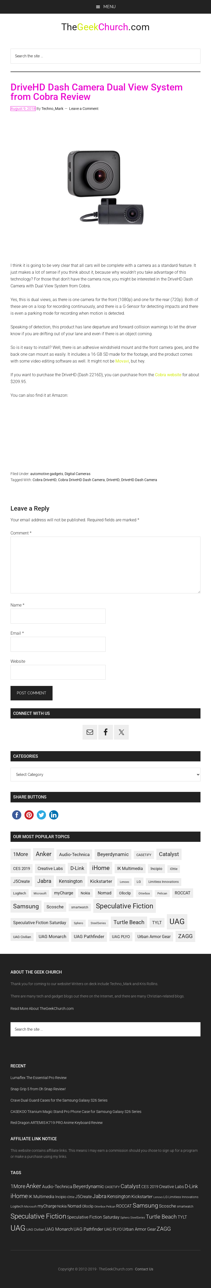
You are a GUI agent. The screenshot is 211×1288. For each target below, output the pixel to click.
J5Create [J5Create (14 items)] (21, 881)
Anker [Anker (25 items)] (44, 854)
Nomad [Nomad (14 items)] (104, 892)
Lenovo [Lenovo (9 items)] (124, 882)
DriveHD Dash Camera (139, 480)
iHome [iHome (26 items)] (101, 868)
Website (18, 661)
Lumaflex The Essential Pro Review (39, 1078)
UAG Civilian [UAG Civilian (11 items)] (22, 937)
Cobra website (168, 374)
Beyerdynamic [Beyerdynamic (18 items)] (113, 854)
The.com (105, 27)
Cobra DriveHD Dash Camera (81, 480)
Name (17, 605)
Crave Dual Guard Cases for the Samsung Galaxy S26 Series (59, 1100)
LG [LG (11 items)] (139, 882)
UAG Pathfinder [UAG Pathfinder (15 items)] (89, 936)
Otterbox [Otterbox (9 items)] (144, 893)
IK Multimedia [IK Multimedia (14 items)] (130, 868)
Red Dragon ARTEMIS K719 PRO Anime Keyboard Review (57, 1123)
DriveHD (113, 480)
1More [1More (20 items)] (20, 854)
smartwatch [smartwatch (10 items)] (79, 907)
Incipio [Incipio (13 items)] (156, 868)
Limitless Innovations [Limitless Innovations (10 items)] (163, 882)
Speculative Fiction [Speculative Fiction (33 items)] (124, 906)
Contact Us (144, 1269)
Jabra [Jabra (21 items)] (44, 881)
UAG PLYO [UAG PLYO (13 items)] (121, 936)
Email (17, 633)
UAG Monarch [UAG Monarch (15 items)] (52, 936)
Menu (109, 6)
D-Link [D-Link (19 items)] (77, 868)
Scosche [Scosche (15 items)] (55, 906)
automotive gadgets (46, 474)
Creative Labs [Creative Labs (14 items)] (50, 868)
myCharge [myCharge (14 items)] (63, 892)
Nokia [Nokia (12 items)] (85, 893)
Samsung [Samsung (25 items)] (26, 906)
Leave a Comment (84, 108)
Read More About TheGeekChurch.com (42, 1008)
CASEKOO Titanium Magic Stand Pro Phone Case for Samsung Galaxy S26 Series (76, 1111)
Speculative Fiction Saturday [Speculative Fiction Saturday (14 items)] (39, 922)
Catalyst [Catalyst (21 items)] (169, 854)
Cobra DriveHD (44, 480)
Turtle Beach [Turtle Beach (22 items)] (129, 922)
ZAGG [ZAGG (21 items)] (185, 936)
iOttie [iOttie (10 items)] (173, 869)
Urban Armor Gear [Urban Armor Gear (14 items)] (154, 936)
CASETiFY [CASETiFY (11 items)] (143, 855)
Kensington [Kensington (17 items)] (71, 881)
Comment (21, 533)
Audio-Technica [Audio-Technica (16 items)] (74, 854)
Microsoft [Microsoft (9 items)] (40, 893)
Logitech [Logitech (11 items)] (19, 893)
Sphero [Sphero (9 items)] (78, 923)
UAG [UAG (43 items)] (177, 921)
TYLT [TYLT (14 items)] (157, 922)
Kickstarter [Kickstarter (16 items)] (101, 881)
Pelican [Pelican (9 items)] (162, 893)
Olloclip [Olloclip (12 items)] (125, 893)
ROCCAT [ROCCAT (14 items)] (183, 892)
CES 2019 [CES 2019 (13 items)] (21, 868)
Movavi (122, 361)
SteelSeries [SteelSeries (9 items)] (98, 923)
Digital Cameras (77, 474)
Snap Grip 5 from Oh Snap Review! (38, 1089)
